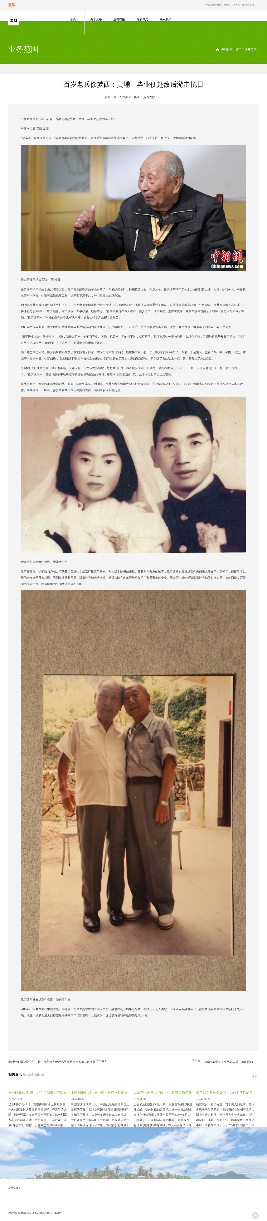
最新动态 (142, 19)
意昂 (239, 49)
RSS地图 (45, 1212)
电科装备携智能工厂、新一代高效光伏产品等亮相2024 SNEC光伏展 (51, 1061)
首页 (73, 19)
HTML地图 (56, 1212)
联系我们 (165, 19)
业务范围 (119, 19)
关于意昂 (96, 19)
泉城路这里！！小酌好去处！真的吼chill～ (230, 1061)
